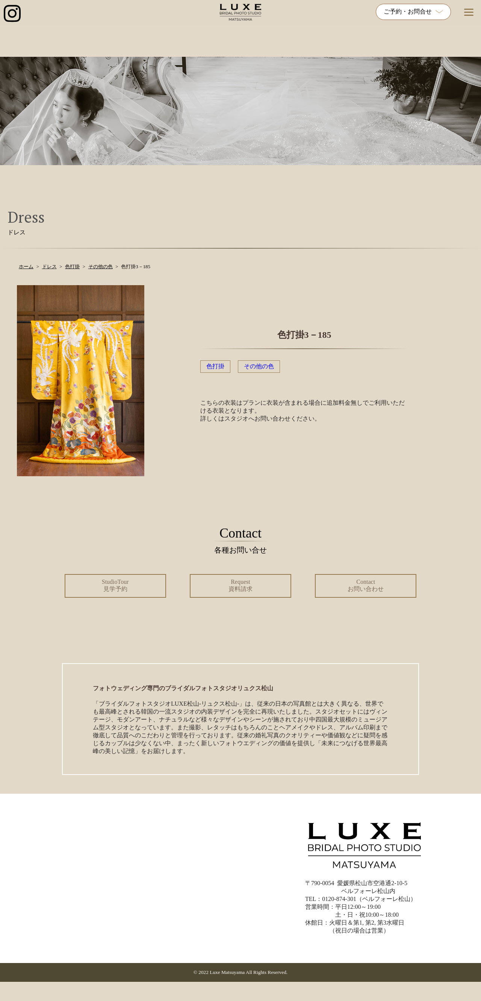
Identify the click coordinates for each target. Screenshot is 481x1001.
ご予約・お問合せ (413, 11)
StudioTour (115, 585)
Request (240, 585)
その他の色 (259, 366)
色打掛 (215, 366)
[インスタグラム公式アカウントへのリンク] (12, 14)
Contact (366, 585)
